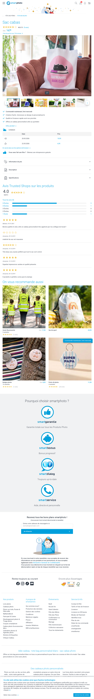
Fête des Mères (54, 612)
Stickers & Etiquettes (10, 635)
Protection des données (34, 609)
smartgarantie (76, 629)
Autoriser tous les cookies (82, 695)
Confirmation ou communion (54, 618)
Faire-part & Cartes (9, 616)
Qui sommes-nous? (32, 606)
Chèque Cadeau (8, 638)
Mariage (51, 622)
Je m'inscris (28, 531)
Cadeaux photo (8, 607)
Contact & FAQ (76, 604)
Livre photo (7, 604)
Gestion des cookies (33, 612)
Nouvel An (52, 607)
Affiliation (29, 623)
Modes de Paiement (78, 615)
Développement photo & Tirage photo (11, 620)
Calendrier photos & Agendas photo (10, 631)
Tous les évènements (56, 630)
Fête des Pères (54, 615)
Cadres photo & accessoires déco (13, 627)
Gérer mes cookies (11, 695)
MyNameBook (8, 614)
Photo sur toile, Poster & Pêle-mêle (11, 610)
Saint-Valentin (53, 609)
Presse (28, 620)
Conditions (29, 614)
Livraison (74, 609)
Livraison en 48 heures (79, 612)
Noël (50, 604)
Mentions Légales (32, 617)
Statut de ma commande (79, 623)
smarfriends (75, 626)
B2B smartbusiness (32, 628)
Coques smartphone (10, 624)
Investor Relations (32, 625)
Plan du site (75, 620)
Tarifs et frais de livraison (80, 607)
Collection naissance (56, 627)
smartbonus (75, 631)
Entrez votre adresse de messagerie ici (36, 524)
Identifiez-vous (76, 618)
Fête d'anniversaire (55, 625)
